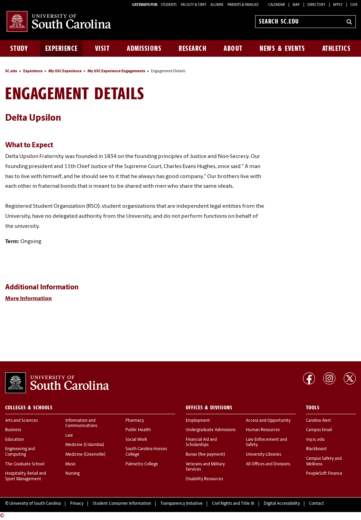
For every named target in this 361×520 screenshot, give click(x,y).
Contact (316, 504)
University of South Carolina (35, 504)
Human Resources (263, 430)
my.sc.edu (315, 440)
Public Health (138, 430)
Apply (338, 5)
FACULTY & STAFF (193, 5)
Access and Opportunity (268, 421)
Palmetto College (142, 464)
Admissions (144, 48)
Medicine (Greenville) (85, 455)
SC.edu (11, 71)
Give (354, 5)
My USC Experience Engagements (116, 71)
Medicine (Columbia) (84, 445)
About (233, 48)
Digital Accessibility (282, 504)
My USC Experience (65, 71)
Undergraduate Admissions (210, 430)
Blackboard (316, 449)
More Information (28, 298)
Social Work (136, 440)
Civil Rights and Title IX (233, 504)
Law (69, 436)
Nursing (72, 474)
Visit (102, 48)
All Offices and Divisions (268, 464)
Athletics (336, 48)
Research (192, 48)
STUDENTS (169, 5)
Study (19, 48)
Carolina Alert (318, 421)
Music (70, 464)
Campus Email (319, 430)
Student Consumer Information (122, 504)
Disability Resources (204, 479)
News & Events (282, 48)
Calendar (276, 5)
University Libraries (263, 455)
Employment (198, 421)
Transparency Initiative (181, 504)
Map (296, 5)
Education (14, 440)
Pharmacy (135, 421)
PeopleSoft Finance (324, 474)
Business (13, 430)
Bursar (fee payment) (205, 455)
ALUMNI (217, 5)
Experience (61, 48)
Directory (316, 5)
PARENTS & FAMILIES (243, 5)
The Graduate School (24, 464)
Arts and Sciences (21, 421)
